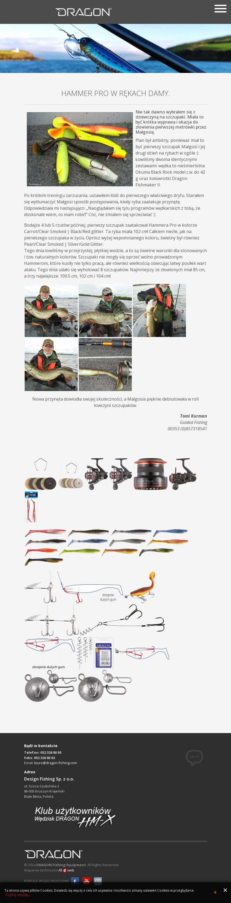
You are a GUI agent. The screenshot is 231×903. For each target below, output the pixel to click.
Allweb (66, 870)
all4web (215, 893)
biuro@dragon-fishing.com (55, 762)
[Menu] (220, 8)
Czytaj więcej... (19, 894)
